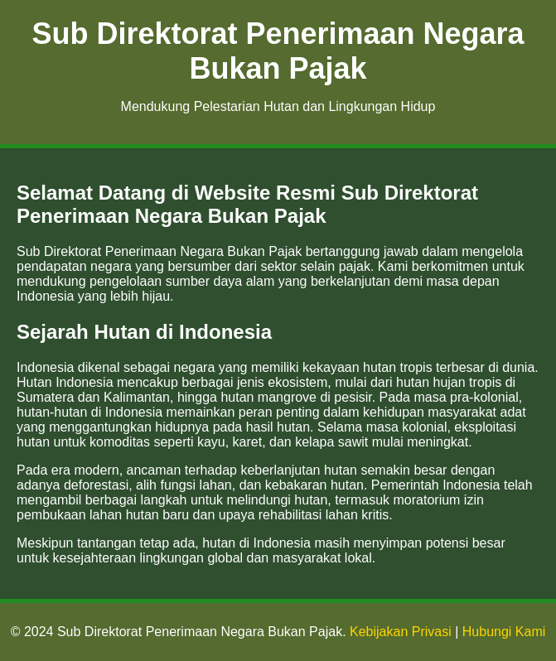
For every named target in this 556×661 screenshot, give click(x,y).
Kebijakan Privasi (401, 632)
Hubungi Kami (504, 632)
